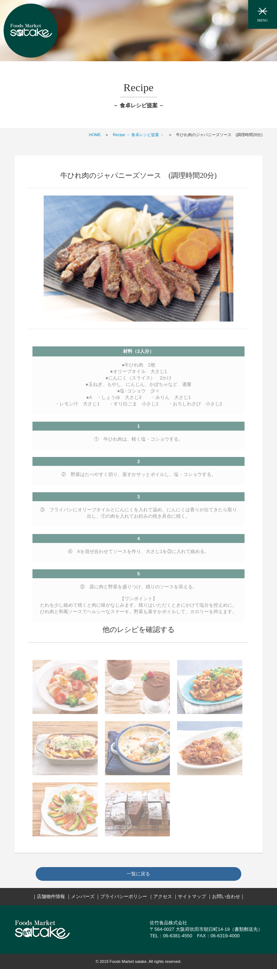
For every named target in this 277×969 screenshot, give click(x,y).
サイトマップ (192, 896)
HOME (95, 135)
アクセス (162, 896)
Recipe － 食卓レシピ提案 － (138, 135)
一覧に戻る (138, 873)
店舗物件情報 (51, 896)
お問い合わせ (226, 896)
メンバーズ (82, 896)
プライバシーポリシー (123, 896)
